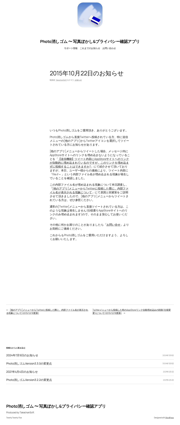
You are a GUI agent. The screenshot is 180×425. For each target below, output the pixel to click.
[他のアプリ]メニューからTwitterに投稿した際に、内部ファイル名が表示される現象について (89, 190)
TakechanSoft (61, 80)
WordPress (169, 417)
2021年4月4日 (168, 371)
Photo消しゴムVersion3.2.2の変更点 (29, 379)
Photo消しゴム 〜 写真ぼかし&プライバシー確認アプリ (90, 41)
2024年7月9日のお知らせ (22, 355)
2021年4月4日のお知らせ (22, 371)
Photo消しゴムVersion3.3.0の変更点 (29, 363)
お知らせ (78, 80)
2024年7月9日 (168, 355)
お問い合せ (113, 225)
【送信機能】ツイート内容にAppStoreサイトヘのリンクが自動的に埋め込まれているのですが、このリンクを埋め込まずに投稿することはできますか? (89, 163)
